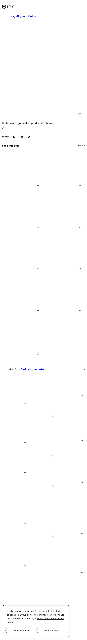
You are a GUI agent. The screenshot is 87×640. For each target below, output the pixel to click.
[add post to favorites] (79, 114)
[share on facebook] (14, 137)
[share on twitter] (29, 137)
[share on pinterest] (21, 137)
